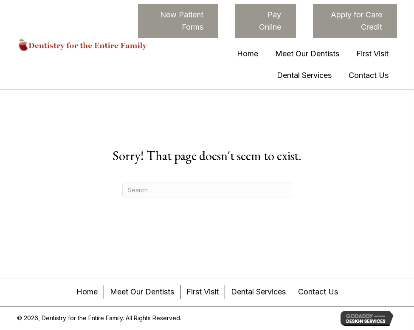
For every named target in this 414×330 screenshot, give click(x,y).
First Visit (202, 291)
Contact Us (318, 291)
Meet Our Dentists (142, 291)
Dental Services (258, 291)
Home (87, 291)
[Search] (207, 190)
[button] (178, 21)
